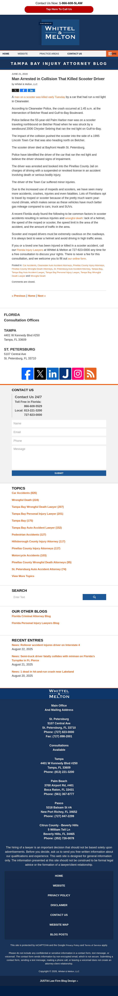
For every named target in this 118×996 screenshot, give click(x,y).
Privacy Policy (59, 902)
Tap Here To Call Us (59, 9)
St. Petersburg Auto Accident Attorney (41, 572)
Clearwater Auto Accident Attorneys (57, 265)
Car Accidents (30, 265)
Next (43, 295)
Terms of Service (93, 955)
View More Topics (24, 580)
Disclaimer (59, 913)
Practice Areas (56, 53)
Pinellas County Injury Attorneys (38, 551)
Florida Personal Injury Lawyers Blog (37, 627)
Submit (59, 473)
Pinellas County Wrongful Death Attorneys (45, 269)
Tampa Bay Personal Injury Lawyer (39, 515)
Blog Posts (59, 944)
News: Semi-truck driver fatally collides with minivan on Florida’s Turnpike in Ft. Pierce (56, 663)
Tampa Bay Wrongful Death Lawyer (38, 276)
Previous (19, 295)
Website (29, 53)
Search (94, 601)
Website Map (59, 934)
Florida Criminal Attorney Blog (32, 620)
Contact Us (85, 53)
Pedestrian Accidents (30, 536)
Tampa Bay (27, 272)
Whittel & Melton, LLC (68, 981)
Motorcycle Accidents (30, 558)
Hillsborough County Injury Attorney (40, 543)
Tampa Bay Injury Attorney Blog (59, 32)
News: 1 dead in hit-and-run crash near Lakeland (45, 677)
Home (9, 53)
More (111, 53)
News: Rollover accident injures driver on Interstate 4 (48, 649)
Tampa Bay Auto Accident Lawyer (51, 272)
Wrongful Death (70, 276)
